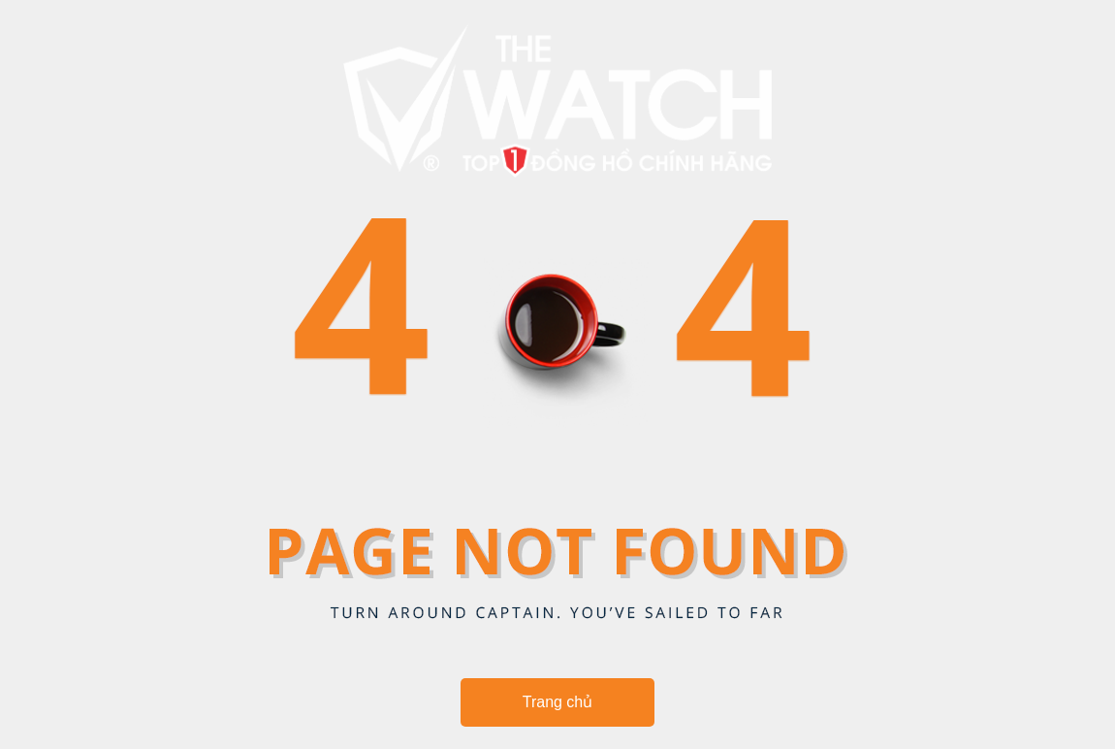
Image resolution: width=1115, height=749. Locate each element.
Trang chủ (558, 702)
